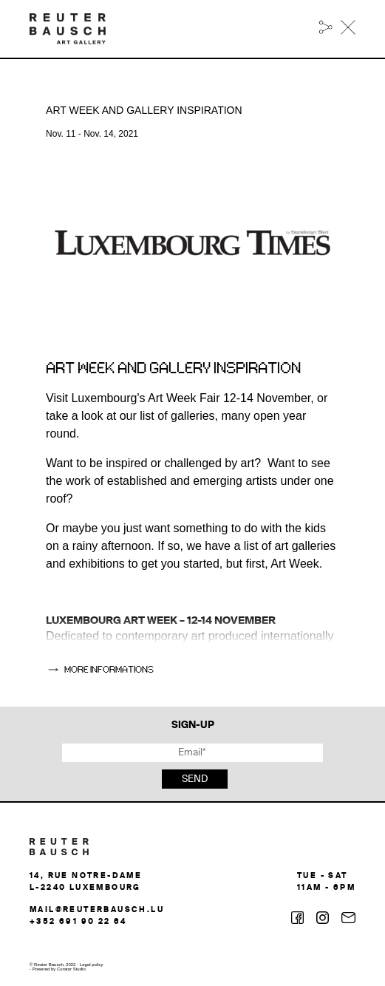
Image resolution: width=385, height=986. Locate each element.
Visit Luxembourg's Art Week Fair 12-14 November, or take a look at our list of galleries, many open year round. (186, 416)
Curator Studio (71, 969)
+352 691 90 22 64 (78, 921)
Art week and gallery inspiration (173, 368)
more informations (109, 669)
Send (195, 779)
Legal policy (91, 964)
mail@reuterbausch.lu (97, 910)
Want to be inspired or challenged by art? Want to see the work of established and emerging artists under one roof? (190, 481)
